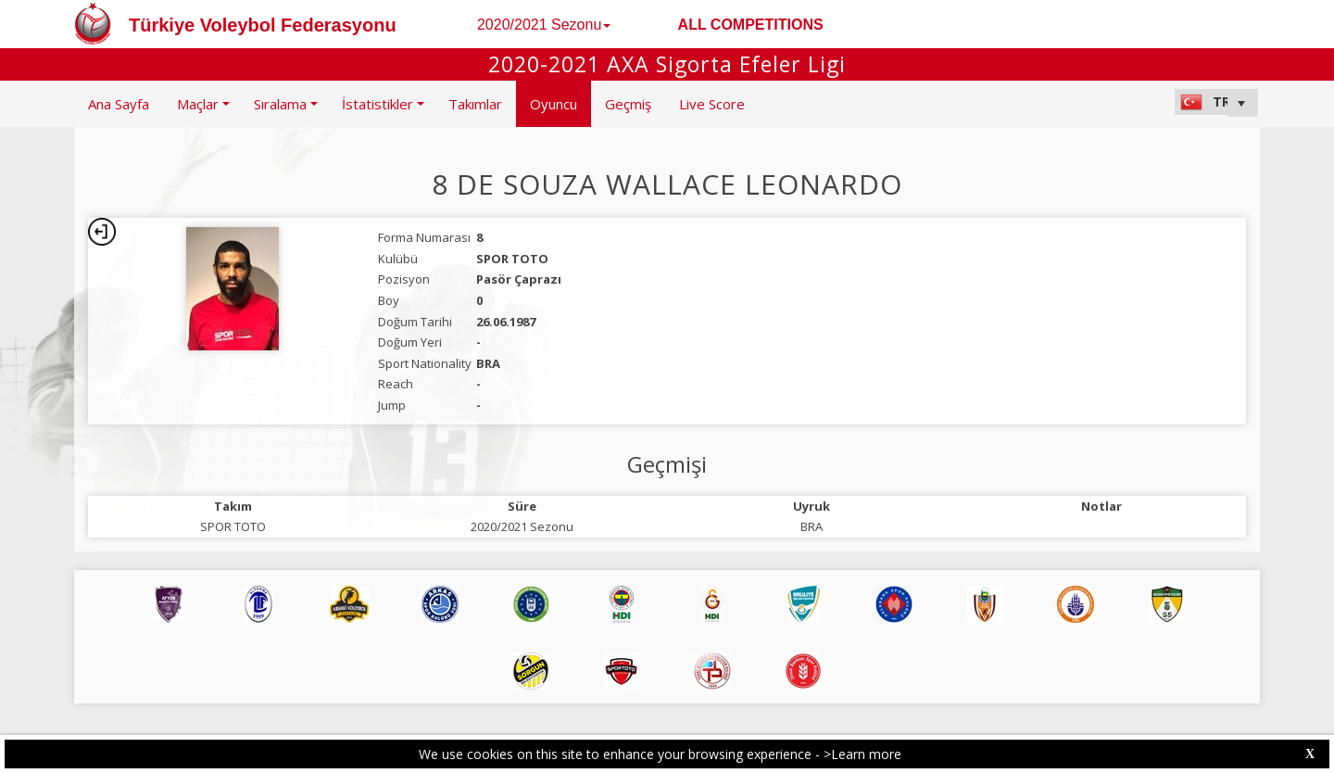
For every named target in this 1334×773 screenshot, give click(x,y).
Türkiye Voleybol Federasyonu (262, 25)
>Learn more (862, 754)
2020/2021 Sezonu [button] (543, 24)
